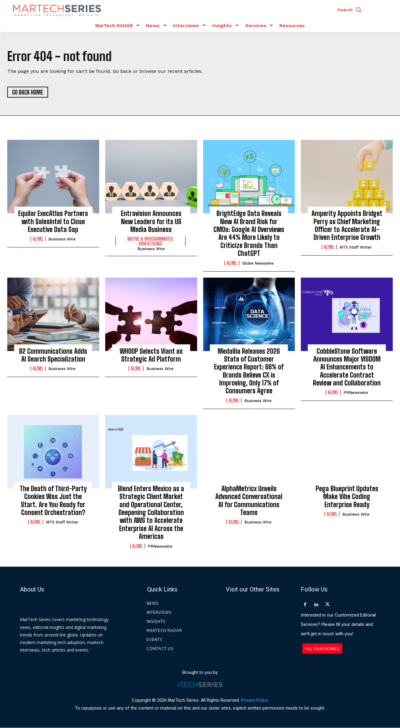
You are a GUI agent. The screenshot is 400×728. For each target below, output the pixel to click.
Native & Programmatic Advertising (150, 241)
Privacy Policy (254, 700)
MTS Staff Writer (356, 247)
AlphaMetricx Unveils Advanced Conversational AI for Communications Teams (248, 501)
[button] (350, 9)
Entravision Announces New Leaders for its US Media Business (151, 222)
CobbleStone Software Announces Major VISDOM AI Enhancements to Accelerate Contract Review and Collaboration (347, 367)
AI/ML (38, 239)
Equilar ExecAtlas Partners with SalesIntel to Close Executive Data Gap (53, 222)
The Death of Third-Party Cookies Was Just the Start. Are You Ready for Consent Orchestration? (53, 501)
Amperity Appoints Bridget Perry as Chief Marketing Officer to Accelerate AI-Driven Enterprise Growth (346, 226)
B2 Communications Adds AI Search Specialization (53, 355)
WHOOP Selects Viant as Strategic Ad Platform (151, 355)
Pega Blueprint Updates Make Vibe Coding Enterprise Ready (347, 497)
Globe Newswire (258, 263)
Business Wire (62, 239)
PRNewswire (355, 393)
